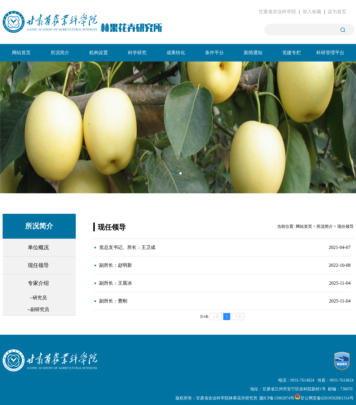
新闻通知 (253, 52)
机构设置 (98, 52)
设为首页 (337, 11)
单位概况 (38, 247)
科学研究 (137, 52)
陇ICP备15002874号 (277, 398)
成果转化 (175, 52)
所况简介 (60, 52)
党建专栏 (291, 52)
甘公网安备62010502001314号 (324, 398)
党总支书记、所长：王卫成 (127, 247)
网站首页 (21, 52)
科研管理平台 (330, 52)
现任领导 (38, 265)
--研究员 (38, 297)
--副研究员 (38, 309)
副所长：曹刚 (113, 300)
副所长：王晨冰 (115, 283)
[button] (176, 173)
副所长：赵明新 (115, 265)
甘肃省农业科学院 (277, 11)
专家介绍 (38, 283)
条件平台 (214, 52)
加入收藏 (311, 11)
